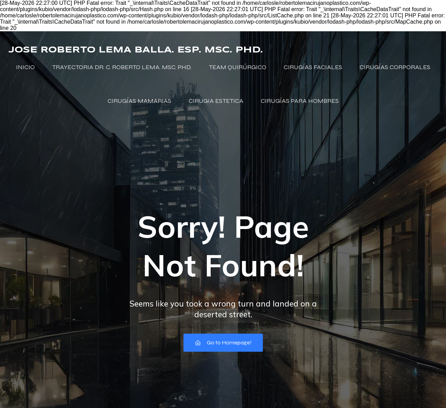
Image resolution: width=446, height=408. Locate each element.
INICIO (25, 67)
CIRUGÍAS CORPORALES (395, 67)
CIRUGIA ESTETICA (216, 101)
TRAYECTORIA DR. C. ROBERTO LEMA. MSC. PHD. (121, 67)
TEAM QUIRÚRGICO (237, 67)
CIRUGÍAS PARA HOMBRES (300, 101)
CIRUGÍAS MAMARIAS (139, 101)
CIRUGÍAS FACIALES (313, 67)
